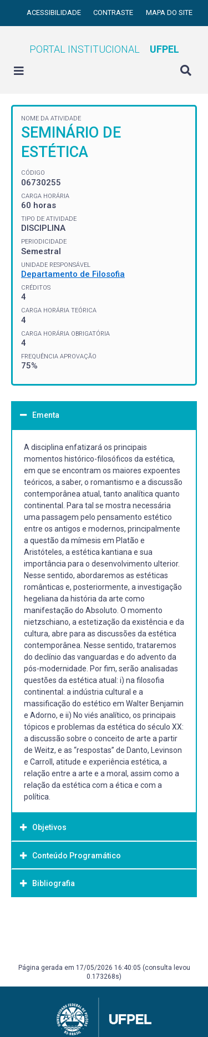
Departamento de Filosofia (73, 274)
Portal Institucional (104, 49)
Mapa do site (169, 12)
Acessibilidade (55, 12)
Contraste (114, 12)
